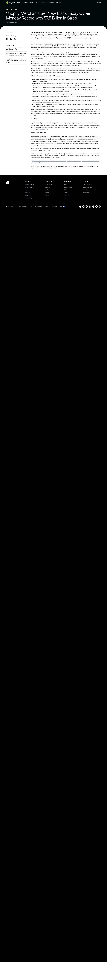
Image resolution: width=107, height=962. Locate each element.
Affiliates (47, 195)
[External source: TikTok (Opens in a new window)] (93, 206)
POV (37, 2)
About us (58, 2)
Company (25, 2)
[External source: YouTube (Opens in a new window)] (87, 206)
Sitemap (47, 206)
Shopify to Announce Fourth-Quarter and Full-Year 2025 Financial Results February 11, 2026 (16, 60)
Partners (47, 192)
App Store (47, 190)
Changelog (66, 198)
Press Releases (11, 9)
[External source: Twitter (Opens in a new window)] (7, 39)
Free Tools (66, 195)
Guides (65, 190)
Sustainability (28, 198)
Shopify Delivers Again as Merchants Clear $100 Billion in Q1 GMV (16, 48)
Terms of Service (22, 206)
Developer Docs (49, 184)
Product (32, 2)
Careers (27, 190)
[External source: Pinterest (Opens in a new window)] (100, 206)
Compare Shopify (68, 187)
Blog (65, 184)
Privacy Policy (38, 206)
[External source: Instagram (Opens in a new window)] (90, 206)
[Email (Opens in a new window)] (15, 39)
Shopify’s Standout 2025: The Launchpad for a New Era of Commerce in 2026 (16, 54)
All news (19, 2)
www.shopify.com (43, 129)
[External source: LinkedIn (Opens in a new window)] (96, 206)
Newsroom (28, 195)
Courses (66, 192)
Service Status (86, 192)
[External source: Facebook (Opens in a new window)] (11, 39)
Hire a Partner (86, 190)
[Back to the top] (7, 182)
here (35, 115)
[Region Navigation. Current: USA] (11, 206)
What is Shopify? (29, 184)
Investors (27, 192)
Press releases (50, 2)
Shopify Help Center (88, 184)
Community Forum (87, 187)
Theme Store (48, 187)
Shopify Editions (29, 187)
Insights (43, 2)
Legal (31, 206)
